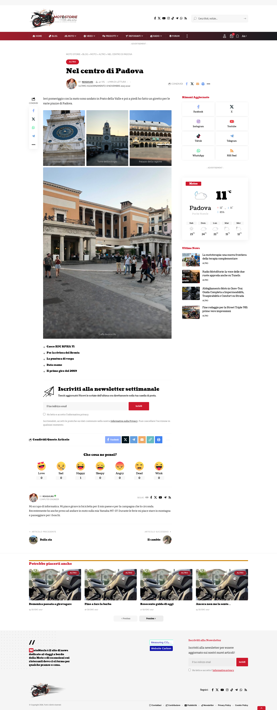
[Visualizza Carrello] (232, 36)
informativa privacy (77, 414)
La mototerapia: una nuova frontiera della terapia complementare (224, 256)
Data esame (54, 365)
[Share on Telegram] (33, 136)
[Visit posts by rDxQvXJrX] (33, 497)
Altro (73, 61)
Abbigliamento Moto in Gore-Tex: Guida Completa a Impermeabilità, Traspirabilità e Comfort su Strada (223, 292)
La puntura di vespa (60, 358)
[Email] (197, 84)
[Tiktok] (198, 138)
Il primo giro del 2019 (62, 371)
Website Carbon (161, 648)
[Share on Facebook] (186, 84)
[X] (159, 18)
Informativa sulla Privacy (124, 421)
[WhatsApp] (181, 18)
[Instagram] (168, 18)
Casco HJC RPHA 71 (61, 346)
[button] (187, 36)
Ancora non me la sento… (213, 604)
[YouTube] (163, 18)
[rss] (232, 153)
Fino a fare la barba (98, 604)
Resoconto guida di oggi (156, 604)
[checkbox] (44, 414)
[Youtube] (232, 124)
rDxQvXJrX (88, 82)
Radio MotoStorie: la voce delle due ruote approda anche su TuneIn (223, 273)
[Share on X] (192, 84)
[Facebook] (155, 18)
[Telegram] (177, 18)
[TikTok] (173, 18)
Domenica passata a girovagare (50, 604)
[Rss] (185, 18)
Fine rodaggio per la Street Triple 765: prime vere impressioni (225, 309)
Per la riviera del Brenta (63, 352)
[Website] (147, 497)
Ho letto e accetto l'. (68, 414)
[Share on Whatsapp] (33, 127)
